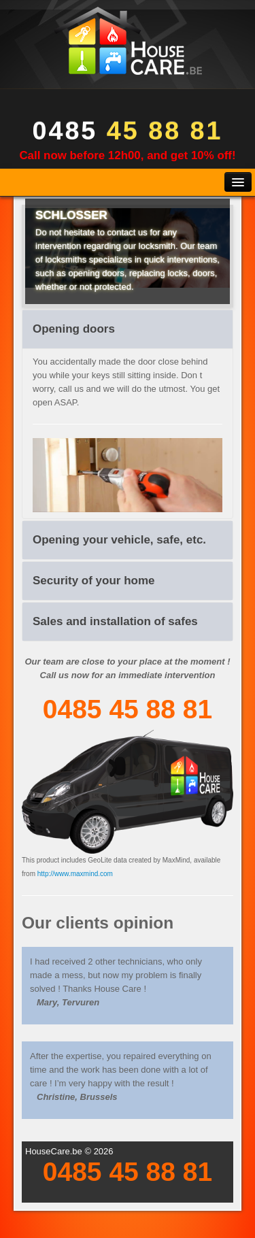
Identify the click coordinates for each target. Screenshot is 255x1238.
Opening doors (74, 328)
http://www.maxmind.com (75, 873)
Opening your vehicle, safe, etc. (119, 539)
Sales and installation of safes (115, 621)
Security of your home (93, 580)
